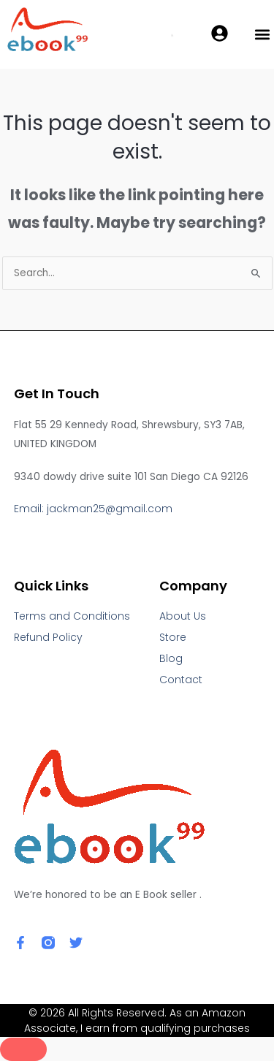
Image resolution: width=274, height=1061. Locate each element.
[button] (262, 35)
